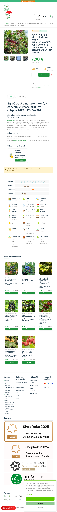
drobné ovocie (16, 140)
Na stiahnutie (20, 96)
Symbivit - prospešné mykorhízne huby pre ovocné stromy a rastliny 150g (20, 154)
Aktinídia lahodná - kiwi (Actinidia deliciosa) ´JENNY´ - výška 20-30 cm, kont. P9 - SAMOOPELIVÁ (11, 354)
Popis (10, 96)
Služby (17, 395)
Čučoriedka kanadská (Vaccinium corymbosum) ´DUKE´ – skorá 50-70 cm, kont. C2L (28, 280)
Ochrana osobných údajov (22, 382)
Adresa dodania (33, 380)
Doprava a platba (20, 390)
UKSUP (17, 398)
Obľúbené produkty (34, 385)
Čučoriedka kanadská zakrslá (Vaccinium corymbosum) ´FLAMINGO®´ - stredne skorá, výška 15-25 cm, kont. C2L (11, 281)
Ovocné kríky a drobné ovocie (10, 313)
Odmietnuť (40, 507)
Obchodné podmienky (21, 385)
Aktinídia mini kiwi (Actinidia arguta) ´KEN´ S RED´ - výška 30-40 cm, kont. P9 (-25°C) (27, 354)
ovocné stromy (25, 140)
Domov (6, 23)
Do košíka (20, 160)
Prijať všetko (40, 498)
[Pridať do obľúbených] (51, 75)
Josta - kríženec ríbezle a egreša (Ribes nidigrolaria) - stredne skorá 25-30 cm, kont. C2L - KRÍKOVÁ (28, 318)
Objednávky (32, 382)
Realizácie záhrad (20, 387)
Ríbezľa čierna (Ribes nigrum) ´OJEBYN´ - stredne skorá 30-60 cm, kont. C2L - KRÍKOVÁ (11, 318)
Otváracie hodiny (6, 508)
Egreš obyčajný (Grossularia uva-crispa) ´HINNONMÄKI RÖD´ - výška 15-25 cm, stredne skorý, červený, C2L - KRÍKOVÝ (45, 319)
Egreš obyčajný (11, 120)
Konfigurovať (40, 503)
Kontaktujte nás (33, 393)
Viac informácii (29, 494)
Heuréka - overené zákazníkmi (28, 1)
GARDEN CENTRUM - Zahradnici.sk (44, 85)
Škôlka (17, 392)
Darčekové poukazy (34, 390)
